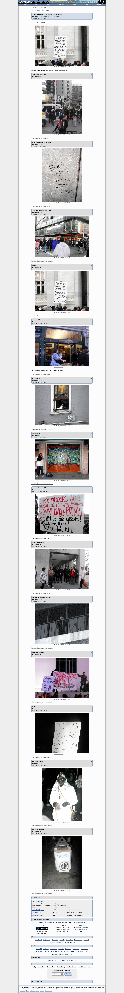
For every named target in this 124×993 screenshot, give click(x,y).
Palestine (65, 960)
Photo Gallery (61, 967)
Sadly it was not (37, 707)
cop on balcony (36, 912)
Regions (34, 937)
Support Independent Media (40, 919)
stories (82, 927)
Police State (54, 954)
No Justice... (36, 433)
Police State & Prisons (43, 10)
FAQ (34, 967)
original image (58, 66)
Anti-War (46, 949)
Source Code (48, 991)
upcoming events (80, 929)
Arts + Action (53, 949)
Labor (77, 951)
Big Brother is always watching (41, 597)
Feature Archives (72, 967)
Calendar (74, 4)
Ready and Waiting (38, 542)
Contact (48, 4)
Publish (87, 4)
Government (48, 951)
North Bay (55, 940)
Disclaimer (22, 991)
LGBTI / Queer (84, 951)
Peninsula (86, 940)
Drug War (61, 949)
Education (68, 949)
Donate (99, 4)
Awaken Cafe (36, 320)
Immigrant (67, 951)
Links (89, 967)
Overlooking (36, 378)
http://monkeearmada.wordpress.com (56, 70)
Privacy (37, 991)
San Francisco (78, 940)
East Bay (33, 10)
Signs (34, 265)
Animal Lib (39, 949)
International (71, 942)
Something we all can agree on (41, 142)
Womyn (71, 954)
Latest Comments (37, 901)
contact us (65, 931)
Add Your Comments (38, 897)
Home (24, 4)
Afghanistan (72, 960)
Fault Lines (82, 967)
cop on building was (38, 910)
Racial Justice (63, 954)
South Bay (69, 940)
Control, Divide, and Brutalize (41, 488)
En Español (76, 949)
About (35, 4)
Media (72, 951)
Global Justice (39, 951)
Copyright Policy (30, 991)
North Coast (38, 940)
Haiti (56, 960)
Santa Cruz (52, 942)
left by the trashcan (38, 829)
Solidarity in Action (38, 652)
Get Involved (51, 967)
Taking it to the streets (39, 74)
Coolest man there (37, 761)
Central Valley (47, 940)
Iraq (60, 960)
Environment (84, 949)
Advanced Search (62, 977)
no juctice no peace (37, 915)
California (60, 942)
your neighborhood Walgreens (41, 210)
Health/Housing (57, 951)
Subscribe (61, 4)
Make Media (41, 967)
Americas (51, 960)
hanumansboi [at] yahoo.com (51, 16)
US (65, 942)
